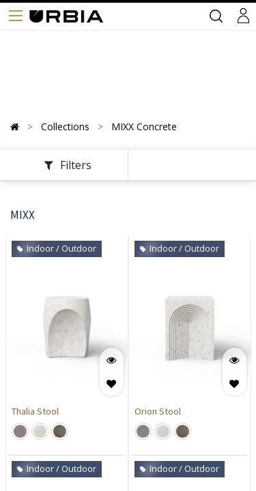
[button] (112, 384)
